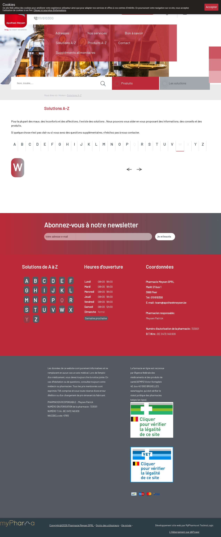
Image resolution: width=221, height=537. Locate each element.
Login (193, 12)
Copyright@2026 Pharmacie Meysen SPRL (71, 525)
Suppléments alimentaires (75, 52)
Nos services (97, 33)
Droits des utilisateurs (107, 525)
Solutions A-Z (66, 43)
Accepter (211, 7)
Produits (127, 83)
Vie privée (126, 525)
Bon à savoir (134, 33)
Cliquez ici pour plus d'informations (50, 10)
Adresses (62, 33)
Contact (124, 43)
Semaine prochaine (96, 318)
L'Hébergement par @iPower (184, 531)
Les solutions (177, 83)
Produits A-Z (97, 43)
